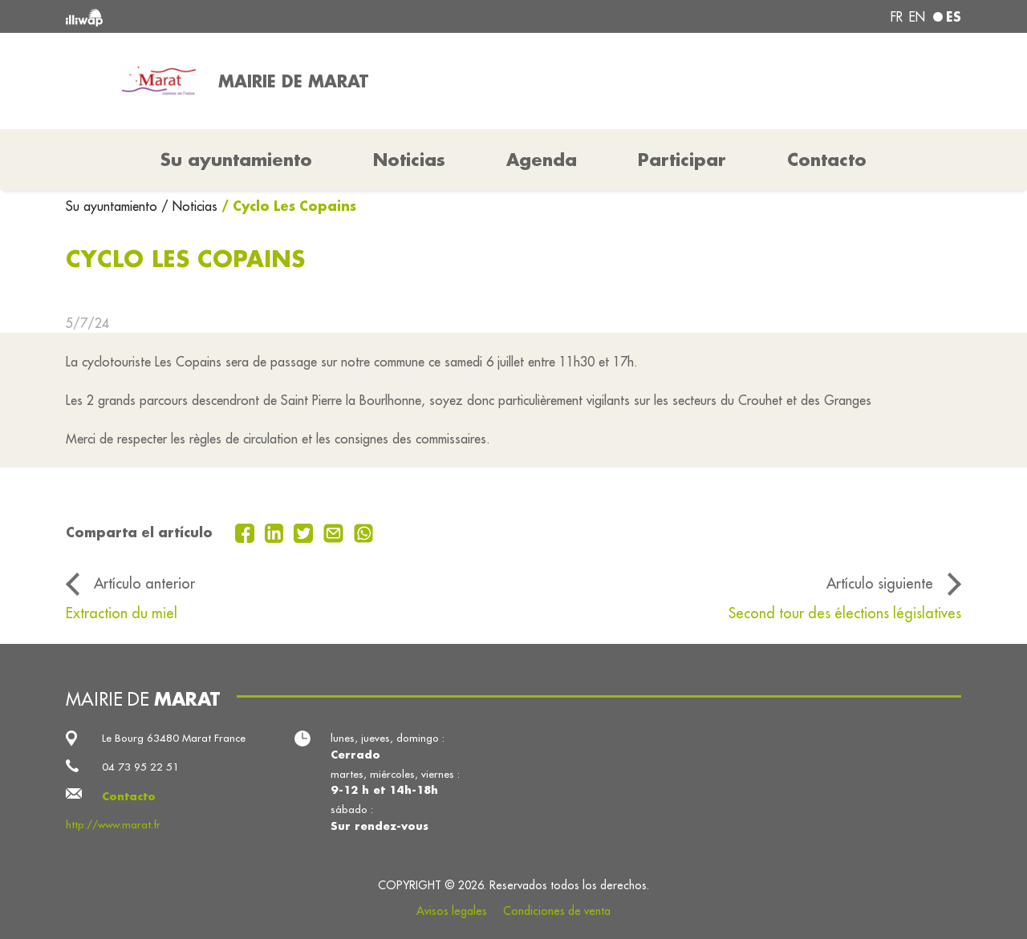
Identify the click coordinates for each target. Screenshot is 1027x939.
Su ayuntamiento (113, 206)
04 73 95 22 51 (140, 767)
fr (897, 17)
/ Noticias (189, 206)
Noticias (409, 159)
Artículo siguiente (879, 583)
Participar (682, 159)
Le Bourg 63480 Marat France (174, 738)
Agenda (541, 159)
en (917, 17)
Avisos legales (451, 911)
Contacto (827, 159)
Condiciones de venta (557, 911)
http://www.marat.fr (113, 825)
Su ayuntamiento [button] (236, 159)
